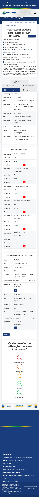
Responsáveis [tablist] (28, 90)
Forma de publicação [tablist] (12, 90)
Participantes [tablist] (28, 86)
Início (4, 23)
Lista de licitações (10, 25)
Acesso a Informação (15, 23)
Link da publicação (25, 109)
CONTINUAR (30, 489)
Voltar (6, 334)
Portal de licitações (29, 23)
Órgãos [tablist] (10, 86)
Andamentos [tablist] (19, 82)
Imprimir (32, 36)
